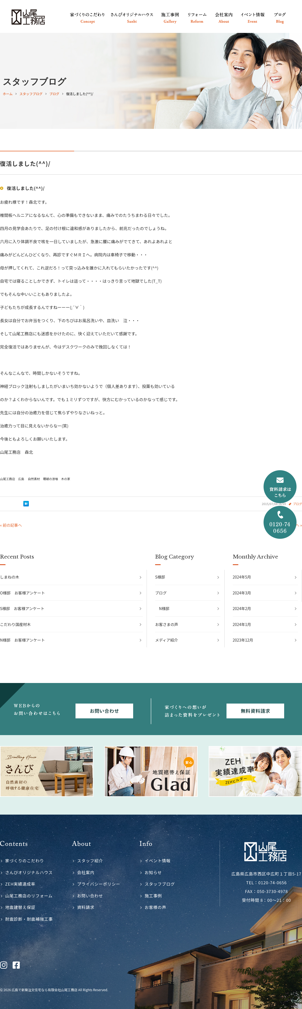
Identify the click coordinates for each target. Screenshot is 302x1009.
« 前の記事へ (11, 525)
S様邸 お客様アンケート (22, 608)
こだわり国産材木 (15, 624)
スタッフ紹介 (90, 860)
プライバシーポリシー (98, 884)
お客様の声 (155, 907)
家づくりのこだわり (24, 860)
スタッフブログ (160, 884)
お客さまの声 (166, 624)
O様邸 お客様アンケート (22, 593)
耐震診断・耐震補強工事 (29, 919)
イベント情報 (158, 860)
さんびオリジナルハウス (29, 872)
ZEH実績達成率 (20, 884)
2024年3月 (242, 593)
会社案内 (85, 872)
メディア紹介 (166, 640)
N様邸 (164, 608)
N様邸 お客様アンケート (22, 640)
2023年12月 (243, 640)
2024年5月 (242, 577)
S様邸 (160, 577)
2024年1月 (242, 624)
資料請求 (85, 907)
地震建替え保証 (20, 907)
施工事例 (153, 896)
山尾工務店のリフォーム (29, 896)
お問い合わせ (90, 896)
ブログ (161, 593)
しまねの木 (9, 577)
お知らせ (153, 872)
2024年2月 (242, 608)
